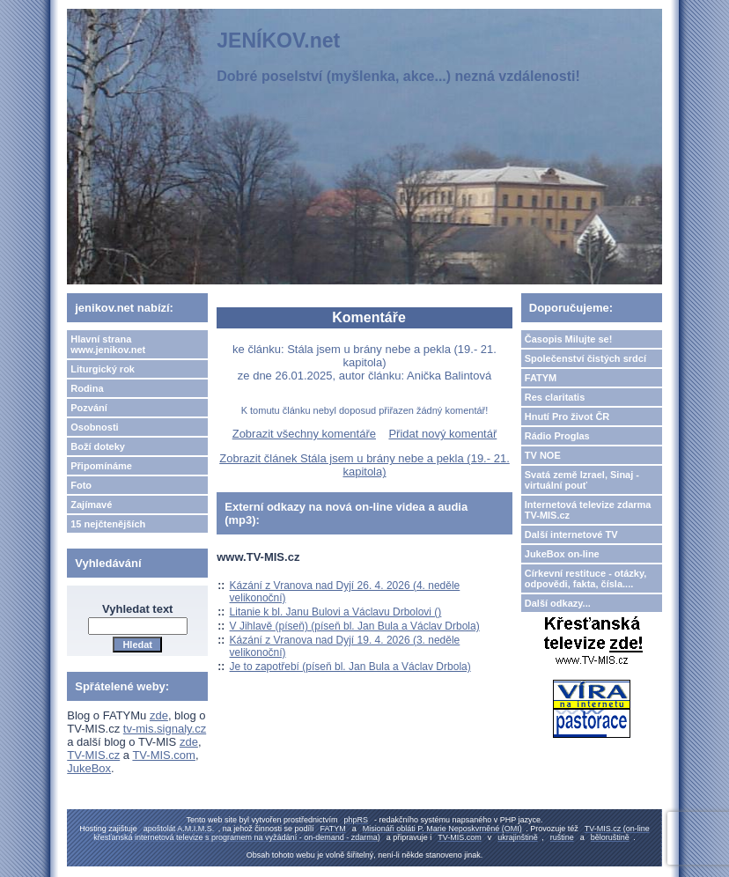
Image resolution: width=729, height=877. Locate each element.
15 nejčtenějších (107, 524)
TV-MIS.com (163, 755)
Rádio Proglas (557, 436)
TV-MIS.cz (93, 755)
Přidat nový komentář (442, 433)
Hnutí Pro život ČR (567, 416)
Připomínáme (101, 466)
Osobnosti (94, 427)
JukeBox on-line (562, 554)
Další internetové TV (571, 534)
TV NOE (543, 455)
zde (159, 715)
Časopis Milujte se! (569, 339)
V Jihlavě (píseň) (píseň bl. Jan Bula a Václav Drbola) (355, 626)
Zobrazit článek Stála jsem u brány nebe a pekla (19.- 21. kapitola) (364, 465)
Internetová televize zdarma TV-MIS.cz (588, 509)
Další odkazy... (558, 603)
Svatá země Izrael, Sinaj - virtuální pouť (582, 479)
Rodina (86, 388)
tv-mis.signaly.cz (164, 728)
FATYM (540, 377)
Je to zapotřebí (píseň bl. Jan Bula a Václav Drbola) (350, 666)
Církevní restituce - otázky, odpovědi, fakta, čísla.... (586, 578)
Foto (81, 485)
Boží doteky (97, 446)
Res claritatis (555, 397)
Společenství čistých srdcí (585, 358)
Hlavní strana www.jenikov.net (107, 344)
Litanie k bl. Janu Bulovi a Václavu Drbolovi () (336, 612)
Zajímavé (91, 504)
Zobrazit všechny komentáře (304, 433)
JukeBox (89, 768)
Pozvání (88, 407)
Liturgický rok (102, 369)
